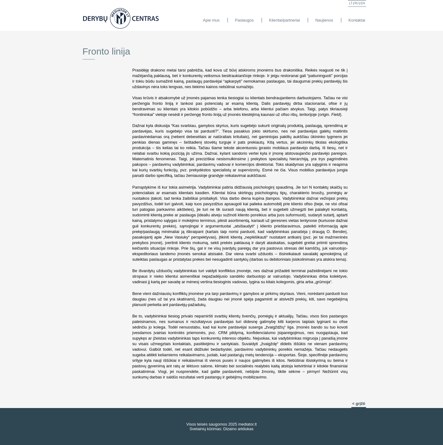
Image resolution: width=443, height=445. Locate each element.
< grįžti (358, 403)
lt (351, 3)
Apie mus (211, 20)
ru (356, 3)
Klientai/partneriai (284, 20)
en (363, 3)
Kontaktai (357, 20)
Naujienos (324, 20)
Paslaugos (244, 20)
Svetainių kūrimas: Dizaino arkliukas (221, 429)
